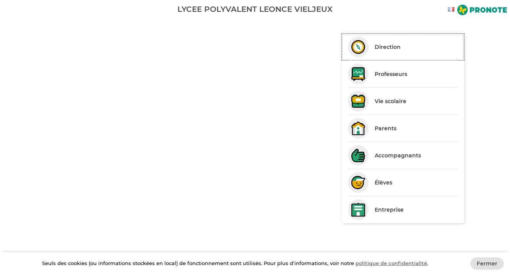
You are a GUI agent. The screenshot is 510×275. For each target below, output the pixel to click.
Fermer (487, 263)
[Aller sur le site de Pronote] (482, 11)
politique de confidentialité (391, 263)
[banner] (255, 9)
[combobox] (452, 9)
